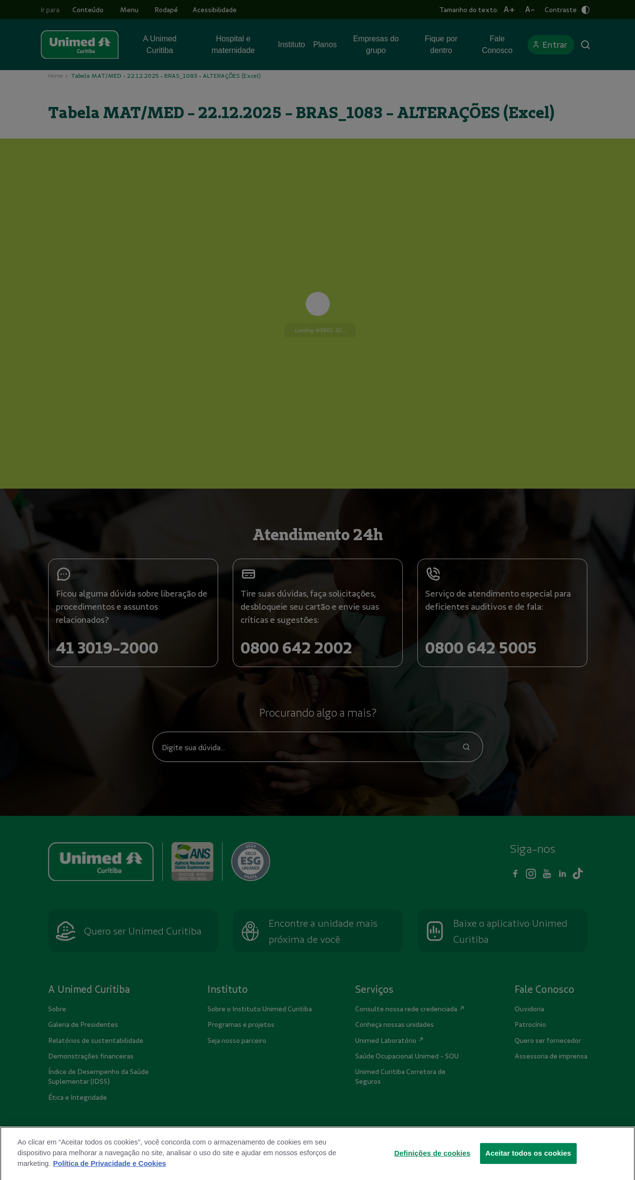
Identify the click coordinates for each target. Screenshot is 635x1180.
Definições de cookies (433, 1166)
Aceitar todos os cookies (528, 1166)
